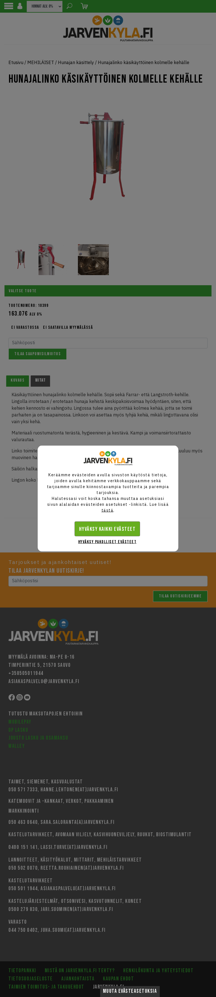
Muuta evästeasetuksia (130, 991)
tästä (108, 510)
